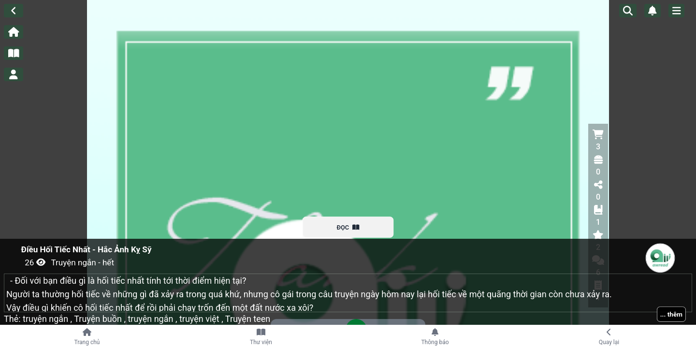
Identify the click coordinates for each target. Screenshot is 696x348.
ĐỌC (348, 227)
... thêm (671, 314)
